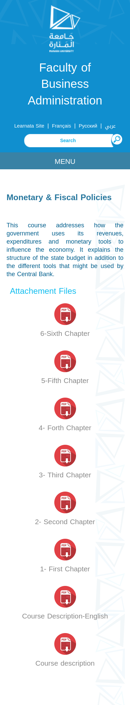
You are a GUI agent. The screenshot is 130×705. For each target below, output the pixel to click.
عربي (110, 126)
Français (61, 126)
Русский (88, 126)
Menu (65, 161)
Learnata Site (29, 126)
